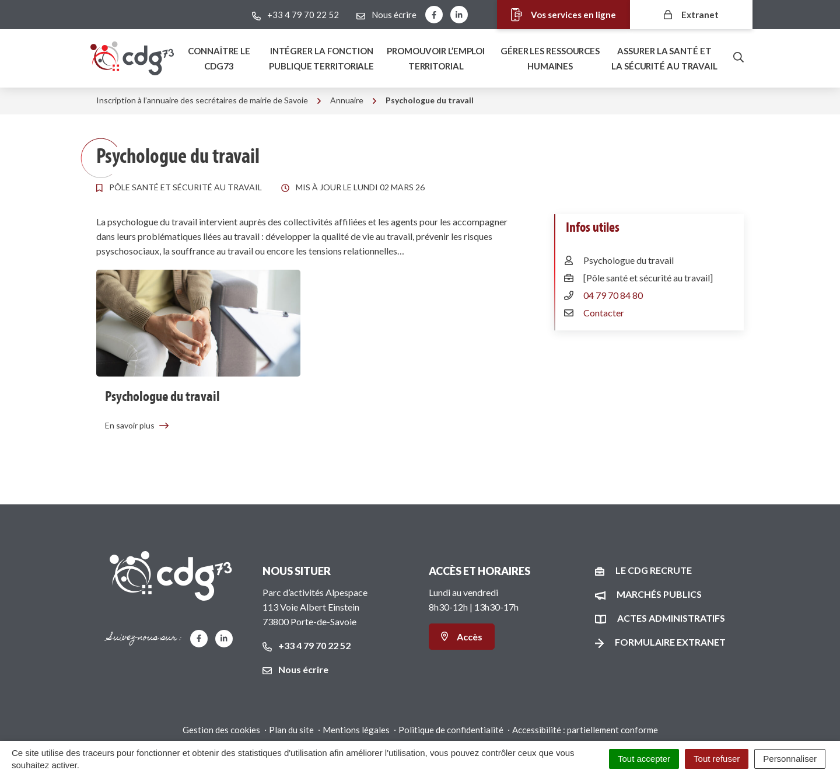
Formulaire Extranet (670, 641)
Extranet (691, 14)
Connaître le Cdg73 (219, 58)
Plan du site (291, 729)
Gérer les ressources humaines (550, 58)
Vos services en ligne (553, 15)
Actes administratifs (671, 617)
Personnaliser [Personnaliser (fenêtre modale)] (790, 759)
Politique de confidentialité (450, 729)
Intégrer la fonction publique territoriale (321, 58)
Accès (461, 636)
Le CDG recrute (653, 570)
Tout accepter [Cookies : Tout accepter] (644, 759)
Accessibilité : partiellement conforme (585, 729)
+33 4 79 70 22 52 (306, 645)
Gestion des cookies (221, 729)
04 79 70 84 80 (613, 295)
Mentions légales (356, 729)
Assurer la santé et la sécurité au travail (664, 58)
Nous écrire (295, 669)
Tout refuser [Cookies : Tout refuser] (717, 759)
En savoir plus (137, 425)
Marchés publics (659, 594)
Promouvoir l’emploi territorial (436, 58)
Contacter (603, 312)
